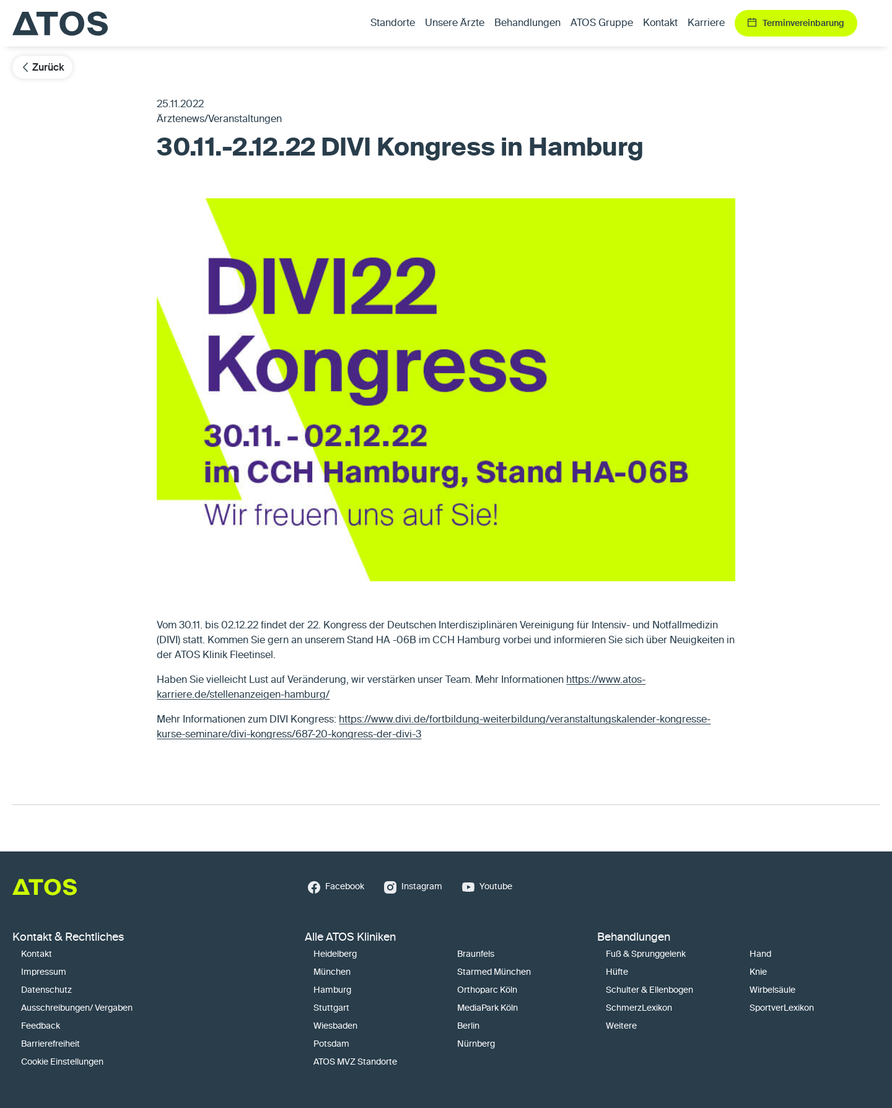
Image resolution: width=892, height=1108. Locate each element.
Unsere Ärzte (454, 24)
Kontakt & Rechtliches (68, 937)
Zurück (42, 67)
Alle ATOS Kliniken (350, 937)
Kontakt (660, 24)
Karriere (706, 24)
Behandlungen (633, 937)
